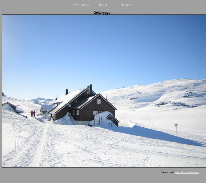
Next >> (128, 5)
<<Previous (80, 5)
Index (103, 5)
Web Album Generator (187, 172)
